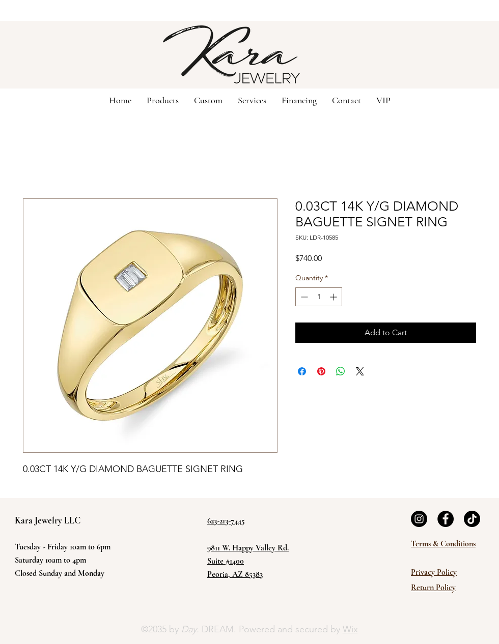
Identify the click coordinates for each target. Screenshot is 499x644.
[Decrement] (303, 297)
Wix (350, 629)
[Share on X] (360, 371)
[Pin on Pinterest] (321, 371)
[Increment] (334, 297)
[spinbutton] (319, 297)
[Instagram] (419, 519)
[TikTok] (472, 519)
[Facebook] (445, 519)
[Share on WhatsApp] (341, 371)
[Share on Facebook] (302, 371)
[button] (208, 99)
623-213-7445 (226, 521)
